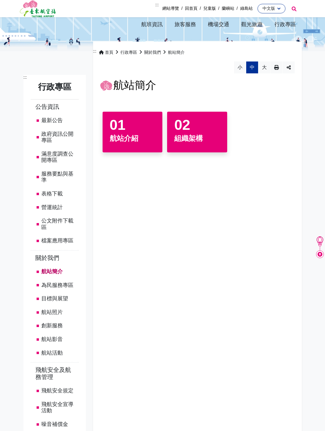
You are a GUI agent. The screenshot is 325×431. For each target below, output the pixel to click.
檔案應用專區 (57, 256)
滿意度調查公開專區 (57, 172)
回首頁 (191, 8)
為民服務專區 (57, 301)
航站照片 (52, 328)
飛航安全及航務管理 (53, 389)
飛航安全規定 (57, 406)
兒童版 (209, 8)
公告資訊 (47, 122)
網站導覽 (170, 8)
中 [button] (252, 83)
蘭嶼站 (228, 8)
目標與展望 (54, 314)
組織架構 (188, 154)
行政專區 (128, 68)
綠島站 (246, 8)
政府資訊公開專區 (57, 152)
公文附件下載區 (57, 239)
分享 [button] (289, 83)
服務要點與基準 (57, 192)
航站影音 (52, 355)
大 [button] (264, 83)
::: (157, 4)
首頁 (106, 68)
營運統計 (52, 223)
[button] (152, 24)
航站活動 (52, 368)
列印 (276, 83)
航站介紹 (124, 154)
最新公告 (52, 136)
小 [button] (240, 83)
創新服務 (52, 341)
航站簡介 (52, 287)
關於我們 (47, 273)
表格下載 (52, 209)
